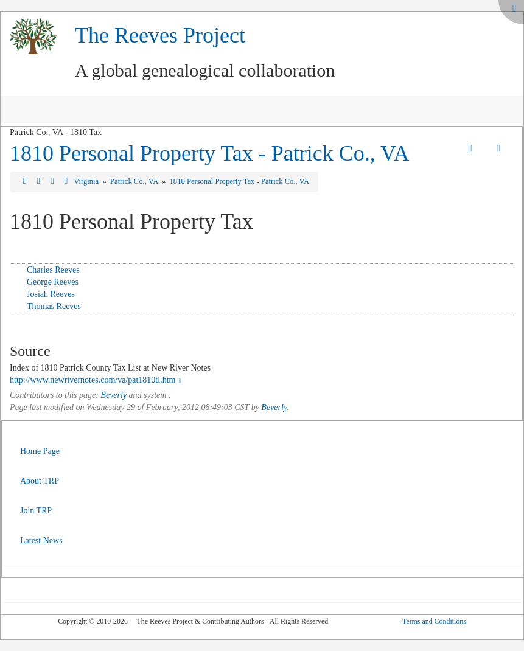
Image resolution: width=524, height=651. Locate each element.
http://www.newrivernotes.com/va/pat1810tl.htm (97, 380)
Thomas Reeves (54, 306)
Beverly (113, 395)
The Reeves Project (160, 35)
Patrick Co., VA (135, 181)
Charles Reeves (53, 269)
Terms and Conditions (434, 621)
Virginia (87, 181)
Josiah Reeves (51, 294)
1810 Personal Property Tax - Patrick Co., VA (209, 153)
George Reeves (53, 282)
